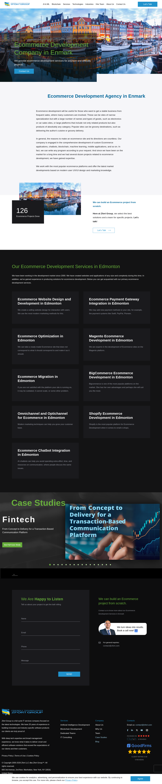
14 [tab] (102, 564)
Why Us (98, 729)
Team (97, 733)
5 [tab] (66, 564)
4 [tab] (62, 564)
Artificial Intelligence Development (75, 725)
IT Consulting (66, 737)
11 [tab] (90, 564)
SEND (69, 674)
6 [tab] (70, 564)
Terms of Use (20, 756)
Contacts (131, 721)
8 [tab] (78, 564)
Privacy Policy (71, 780)
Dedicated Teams (67, 733)
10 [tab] (86, 564)
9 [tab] (82, 564)
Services (64, 721)
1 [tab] (50, 564)
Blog (97, 742)
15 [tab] (106, 564)
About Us (99, 725)
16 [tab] (110, 564)
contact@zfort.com (111, 646)
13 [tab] (98, 564)
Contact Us (120, 4)
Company (99, 721)
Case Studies (101, 737)
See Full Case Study (12, 545)
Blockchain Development (71, 729)
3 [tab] (58, 564)
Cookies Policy (33, 756)
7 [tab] (74, 564)
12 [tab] (94, 564)
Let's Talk (147, 4)
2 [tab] (54, 564)
